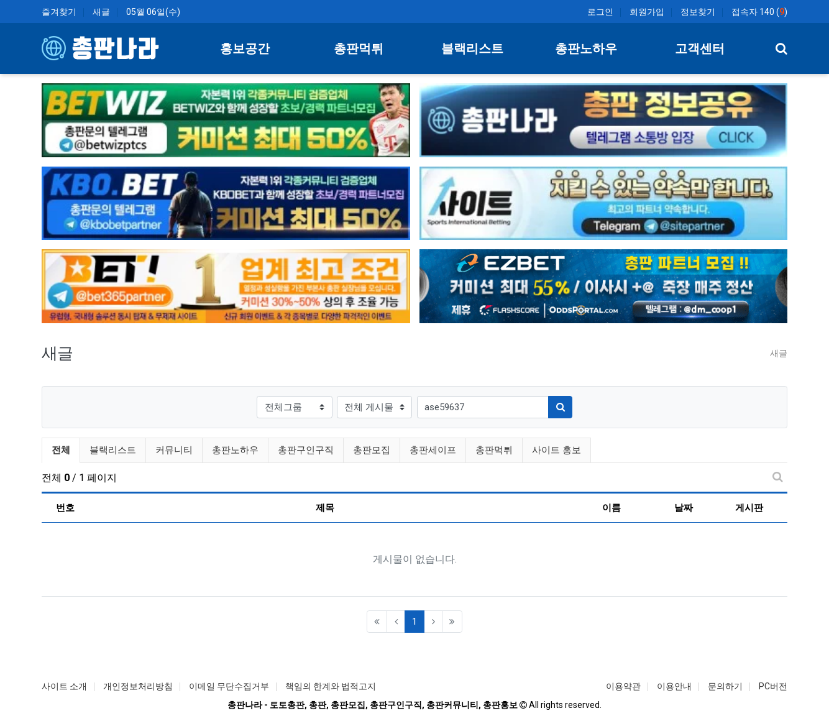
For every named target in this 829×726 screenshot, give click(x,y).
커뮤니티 (174, 450)
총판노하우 (235, 450)
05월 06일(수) (153, 12)
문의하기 (725, 686)
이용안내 (674, 686)
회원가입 (647, 12)
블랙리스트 (112, 450)
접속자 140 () (759, 12)
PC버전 (773, 686)
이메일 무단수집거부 (229, 686)
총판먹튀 (494, 450)
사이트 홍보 (556, 450)
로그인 (600, 12)
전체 (61, 450)
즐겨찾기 (59, 12)
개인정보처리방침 (138, 686)
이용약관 (623, 686)
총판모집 (371, 450)
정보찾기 (697, 12)
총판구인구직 (306, 450)
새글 (101, 12)
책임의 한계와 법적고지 (330, 686)
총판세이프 (433, 450)
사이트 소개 (64, 686)
